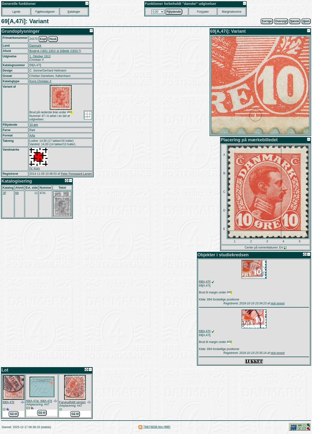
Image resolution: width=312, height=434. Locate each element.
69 (17, 193)
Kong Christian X (40, 81)
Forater (203, 11)
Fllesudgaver (45, 11)
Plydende (173, 11)
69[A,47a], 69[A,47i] (39, 402)
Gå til (13, 415)
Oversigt (281, 21)
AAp (32, 136)
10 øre (33, 125)
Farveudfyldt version (72, 403)
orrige (267, 21)
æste (294, 21)
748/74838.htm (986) (156, 428)
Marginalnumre (231, 11)
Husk (53, 39)
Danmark (35, 45)
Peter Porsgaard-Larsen (76, 174)
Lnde (16, 11)
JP (4, 193)
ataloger (74, 11)
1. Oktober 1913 (39, 56)
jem (306, 21)
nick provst (277, 304)
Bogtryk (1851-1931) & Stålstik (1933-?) (55, 51)
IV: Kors (34, 169)
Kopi (43, 39)
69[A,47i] (204, 281)
